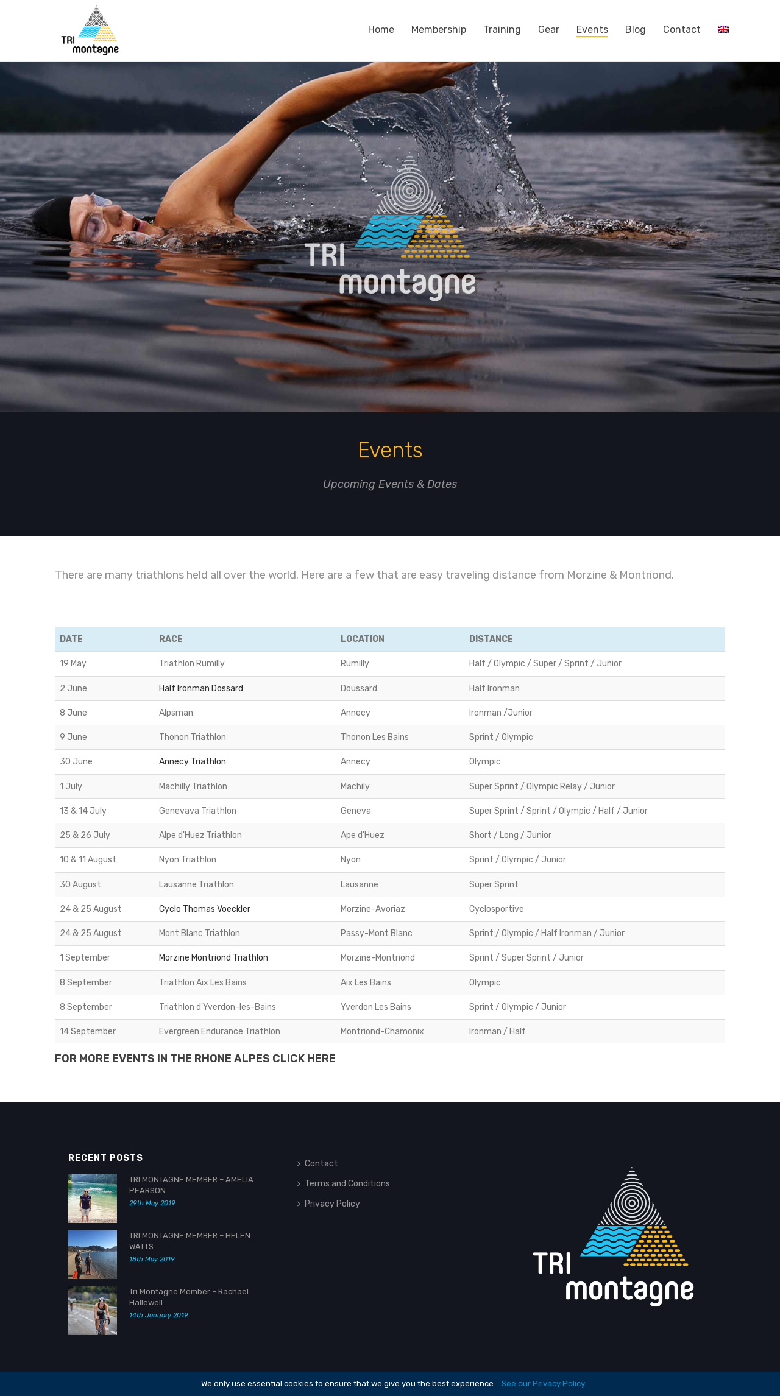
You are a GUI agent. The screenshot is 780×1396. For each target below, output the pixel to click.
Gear (548, 29)
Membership (438, 29)
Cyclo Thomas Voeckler (204, 909)
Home (381, 29)
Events (592, 29)
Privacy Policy (328, 1204)
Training (502, 29)
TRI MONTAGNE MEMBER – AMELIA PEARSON (191, 1185)
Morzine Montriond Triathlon (213, 958)
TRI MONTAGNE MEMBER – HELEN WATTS (189, 1241)
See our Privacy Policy (543, 1383)
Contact (682, 29)
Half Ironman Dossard (201, 688)
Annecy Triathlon (192, 761)
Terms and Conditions (343, 1184)
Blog (635, 29)
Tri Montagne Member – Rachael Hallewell (189, 1297)
